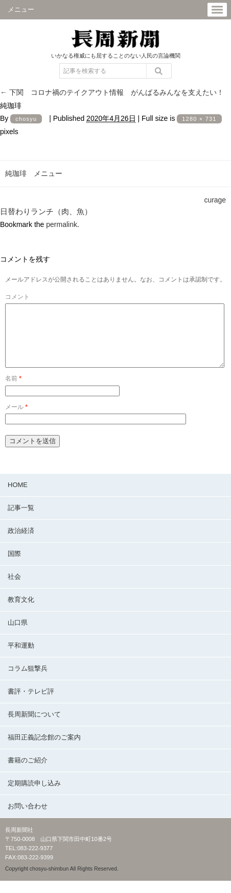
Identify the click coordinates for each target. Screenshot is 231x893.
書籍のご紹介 (28, 772)
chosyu (26, 119)
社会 (14, 589)
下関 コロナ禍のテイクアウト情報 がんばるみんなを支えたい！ (112, 92)
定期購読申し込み (34, 795)
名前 (13, 390)
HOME (18, 497)
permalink (61, 224)
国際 (14, 566)
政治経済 (21, 543)
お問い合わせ (28, 818)
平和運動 (21, 657)
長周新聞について (34, 726)
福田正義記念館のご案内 (44, 749)
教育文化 (21, 612)
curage (215, 200)
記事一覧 (21, 520)
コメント (17, 296)
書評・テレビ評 (31, 703)
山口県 (18, 635)
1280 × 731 (199, 119)
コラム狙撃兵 (28, 680)
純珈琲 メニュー (33, 173)
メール (16, 419)
